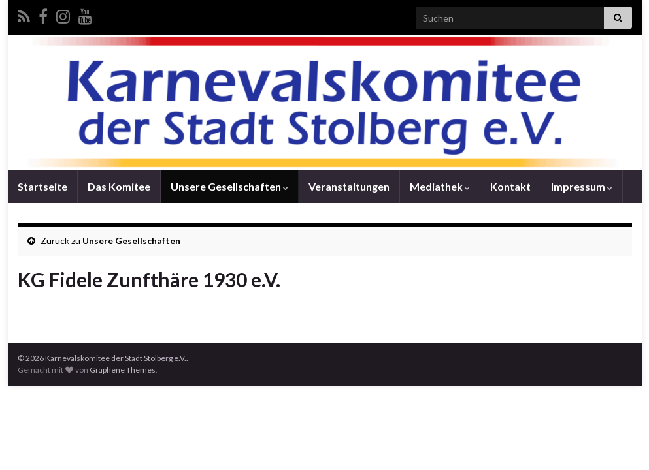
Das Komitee (119, 186)
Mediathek (440, 186)
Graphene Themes (123, 370)
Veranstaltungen (349, 186)
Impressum (581, 186)
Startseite (42, 186)
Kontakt (510, 186)
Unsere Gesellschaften (229, 186)
